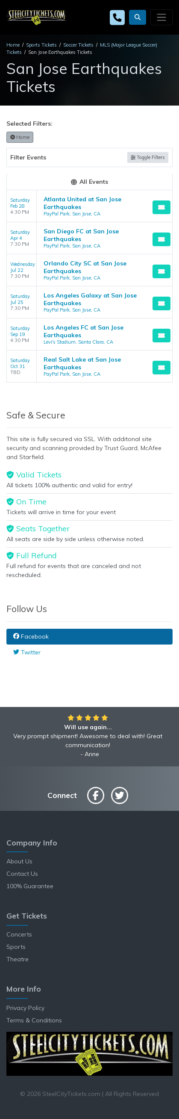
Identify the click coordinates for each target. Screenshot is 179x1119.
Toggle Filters (148, 157)
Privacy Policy (25, 1008)
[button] (137, 17)
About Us (19, 861)
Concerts (19, 934)
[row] (89, 206)
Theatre (17, 959)
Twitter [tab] (27, 652)
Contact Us (22, 874)
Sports (16, 947)
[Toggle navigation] (161, 17)
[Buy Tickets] (161, 207)
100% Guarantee (29, 886)
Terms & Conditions (34, 1020)
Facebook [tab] (31, 636)
